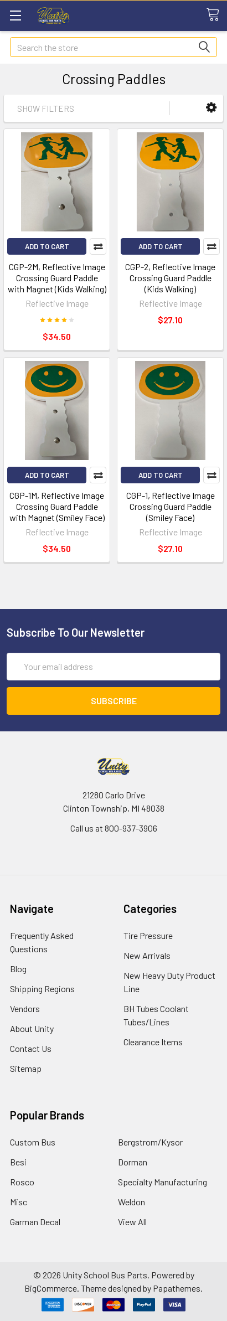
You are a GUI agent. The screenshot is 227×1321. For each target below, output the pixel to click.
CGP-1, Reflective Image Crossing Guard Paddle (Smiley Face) (170, 506)
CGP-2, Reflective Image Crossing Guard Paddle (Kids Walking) (170, 277)
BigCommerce (50, 1288)
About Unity (32, 1028)
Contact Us (30, 1048)
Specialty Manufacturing (162, 1181)
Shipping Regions (42, 988)
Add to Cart (47, 246)
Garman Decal (35, 1221)
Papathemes (176, 1288)
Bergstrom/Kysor (150, 1142)
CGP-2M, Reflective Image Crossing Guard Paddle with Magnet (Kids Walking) (57, 277)
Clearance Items (153, 1041)
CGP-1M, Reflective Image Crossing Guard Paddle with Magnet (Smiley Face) (57, 506)
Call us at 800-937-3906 (113, 828)
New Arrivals (147, 955)
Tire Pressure (148, 935)
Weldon (131, 1201)
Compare (98, 246)
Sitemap (26, 1068)
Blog (18, 968)
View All (132, 1221)
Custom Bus (32, 1142)
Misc (18, 1201)
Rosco (22, 1181)
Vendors (25, 1008)
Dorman (132, 1162)
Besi (18, 1162)
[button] (211, 108)
